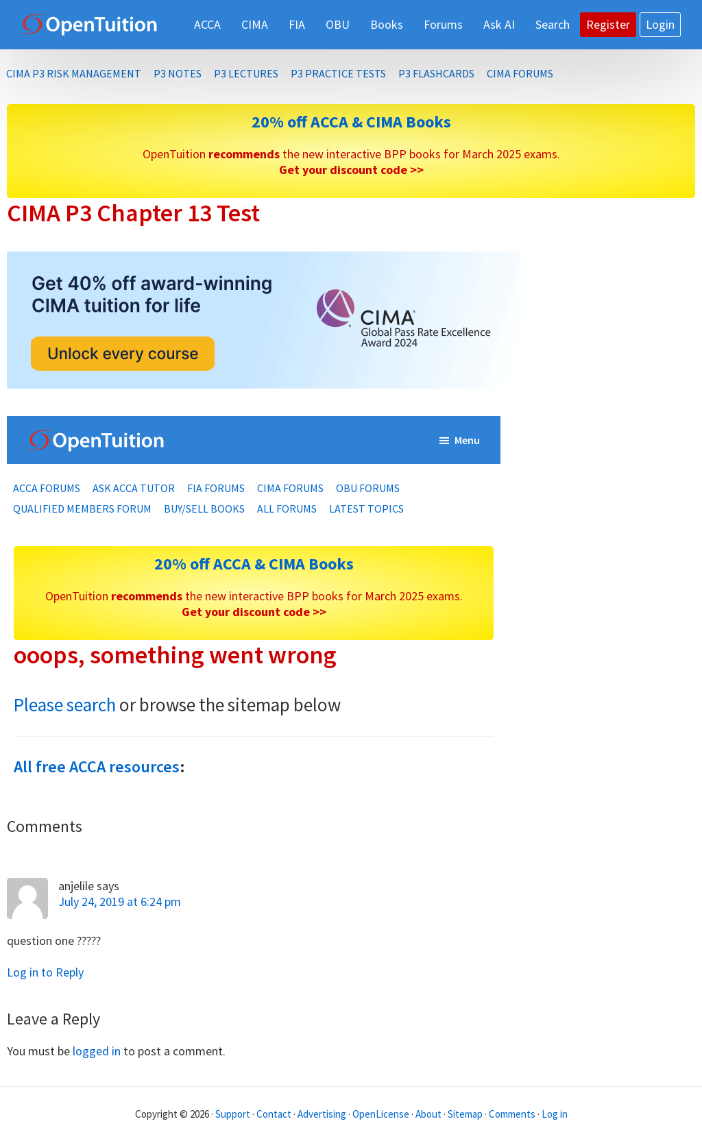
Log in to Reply (45, 972)
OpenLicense (381, 1113)
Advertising (322, 1113)
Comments (513, 1113)
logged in (97, 1051)
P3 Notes (178, 73)
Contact (273, 1113)
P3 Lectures (246, 73)
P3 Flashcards (436, 73)
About (428, 1113)
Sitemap (465, 1113)
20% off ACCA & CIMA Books (351, 121)
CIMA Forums (520, 73)
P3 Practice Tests (338, 73)
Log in (555, 1113)
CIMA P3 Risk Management (73, 73)
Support (232, 1113)
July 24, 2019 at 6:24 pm (119, 901)
